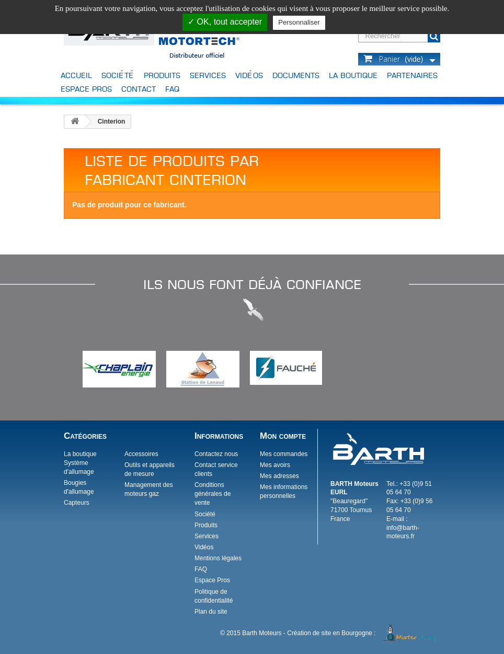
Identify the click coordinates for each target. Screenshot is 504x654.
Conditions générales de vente (212, 493)
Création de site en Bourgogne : (362, 633)
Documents (295, 75)
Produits (162, 75)
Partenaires (412, 75)
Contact (138, 89)
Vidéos (249, 75)
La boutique (353, 75)
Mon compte (283, 436)
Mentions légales (218, 558)
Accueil (76, 75)
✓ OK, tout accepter (225, 21)
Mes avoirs (275, 465)
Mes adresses (279, 476)
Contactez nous (216, 454)
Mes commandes (283, 454)
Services (208, 75)
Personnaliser (299, 22)
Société (117, 75)
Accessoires (141, 454)
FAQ (172, 89)
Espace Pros (86, 89)
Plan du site (210, 611)
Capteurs (76, 502)
